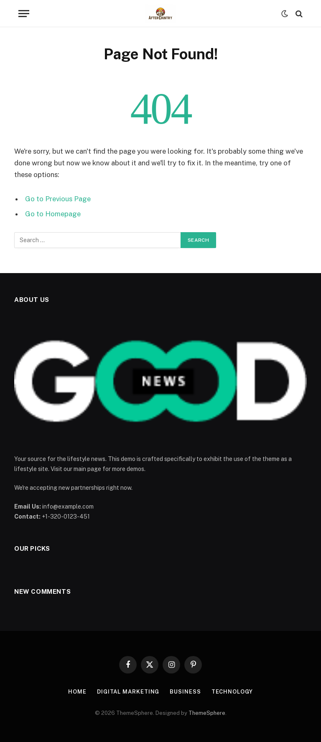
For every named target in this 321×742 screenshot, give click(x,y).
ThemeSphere (207, 713)
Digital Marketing (128, 692)
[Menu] (23, 13)
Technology (232, 692)
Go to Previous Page (58, 199)
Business (185, 692)
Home (77, 692)
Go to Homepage (53, 214)
